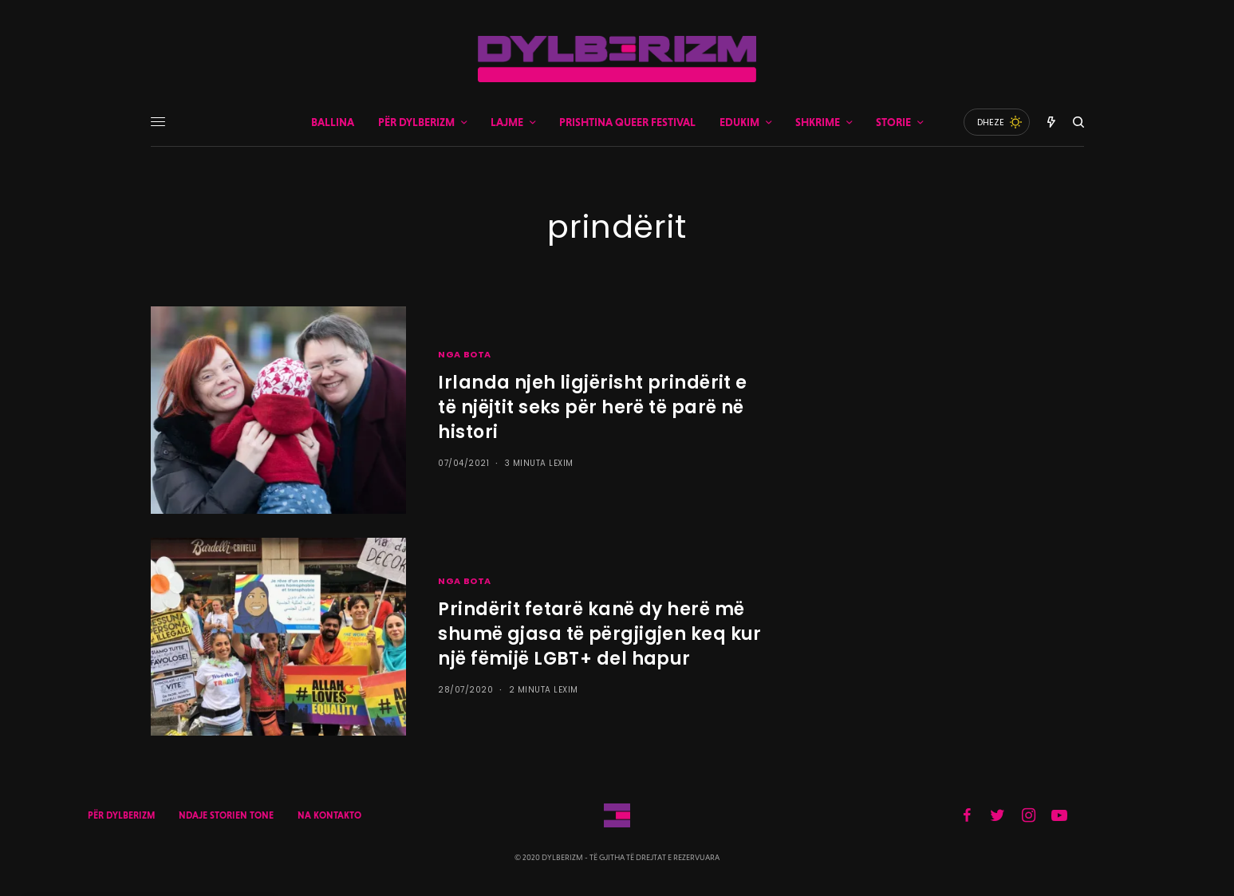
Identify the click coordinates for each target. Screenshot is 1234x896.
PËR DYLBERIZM (121, 815)
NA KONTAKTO (329, 815)
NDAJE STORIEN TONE (226, 815)
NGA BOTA (464, 354)
